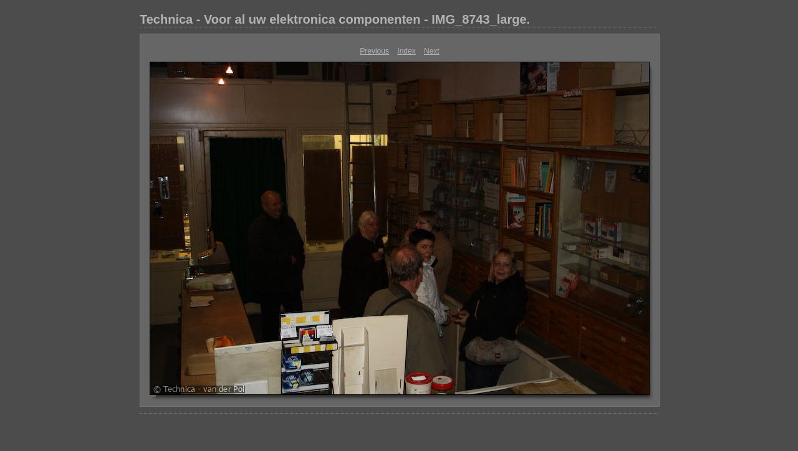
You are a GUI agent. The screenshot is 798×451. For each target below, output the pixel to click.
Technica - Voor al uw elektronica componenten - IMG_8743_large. (335, 19)
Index (406, 51)
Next (432, 51)
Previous (374, 51)
